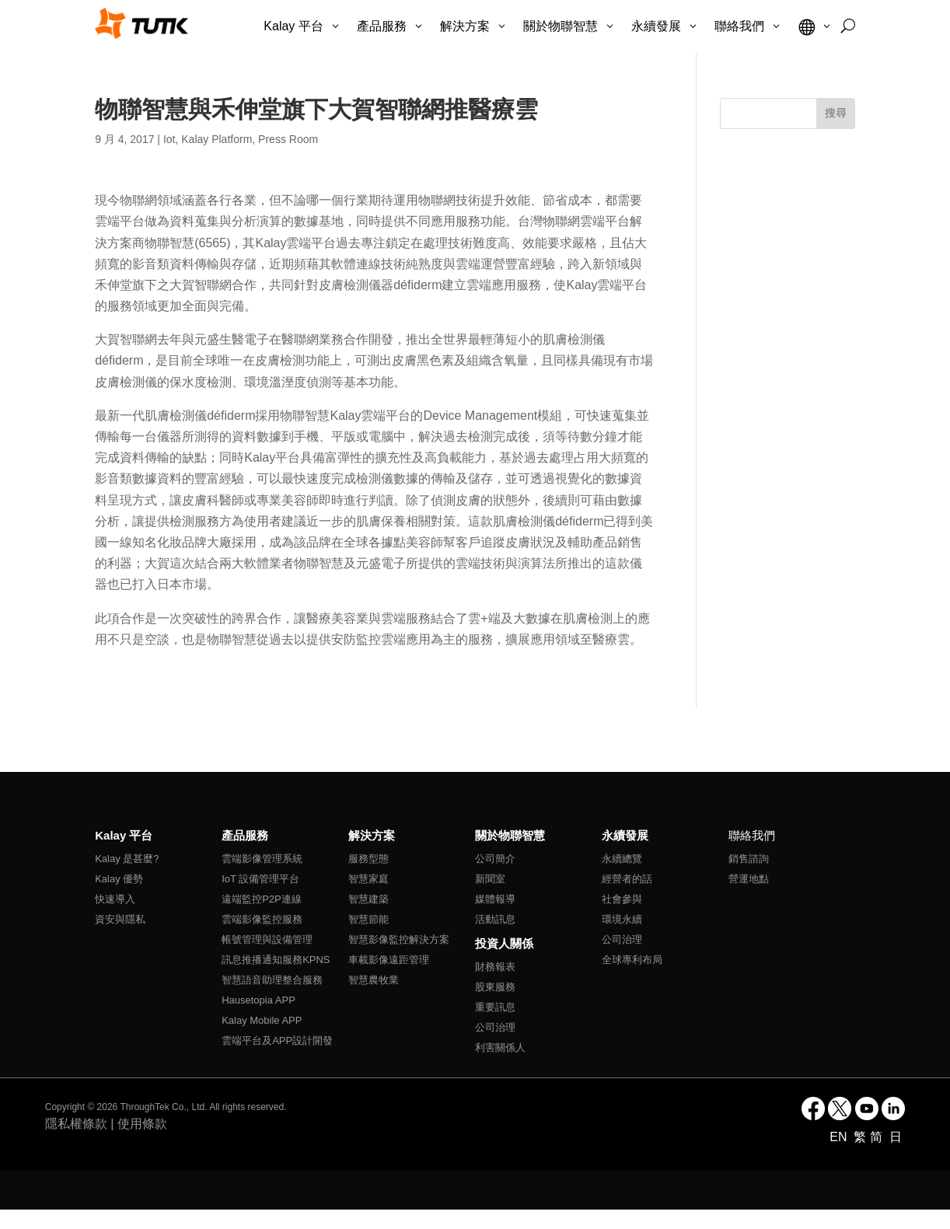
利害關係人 (500, 1047)
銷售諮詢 (748, 858)
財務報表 (495, 966)
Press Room (288, 139)
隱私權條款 (76, 1123)
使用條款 (142, 1123)
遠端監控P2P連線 (262, 899)
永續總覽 (622, 858)
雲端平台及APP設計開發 (277, 1040)
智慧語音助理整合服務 (272, 980)
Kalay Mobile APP (262, 1020)
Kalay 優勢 (119, 879)
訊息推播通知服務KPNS (276, 959)
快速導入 (115, 899)
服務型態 (368, 858)
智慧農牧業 (373, 980)
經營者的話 (627, 879)
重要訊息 (495, 1007)
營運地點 (748, 879)
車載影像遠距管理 (388, 959)
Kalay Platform (216, 139)
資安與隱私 (120, 919)
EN (840, 1136)
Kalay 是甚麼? (127, 858)
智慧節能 (368, 919)
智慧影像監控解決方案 (398, 939)
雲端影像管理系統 (262, 858)
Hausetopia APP (258, 1000)
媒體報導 (495, 899)
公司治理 (495, 1027)
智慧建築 (368, 899)
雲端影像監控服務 (262, 919)
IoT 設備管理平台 (260, 879)
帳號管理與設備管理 (267, 939)
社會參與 (622, 899)
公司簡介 (495, 858)
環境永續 (622, 919)
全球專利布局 (632, 959)
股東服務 (495, 987)
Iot (169, 139)
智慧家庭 (368, 879)
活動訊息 (495, 919)
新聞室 (490, 879)
